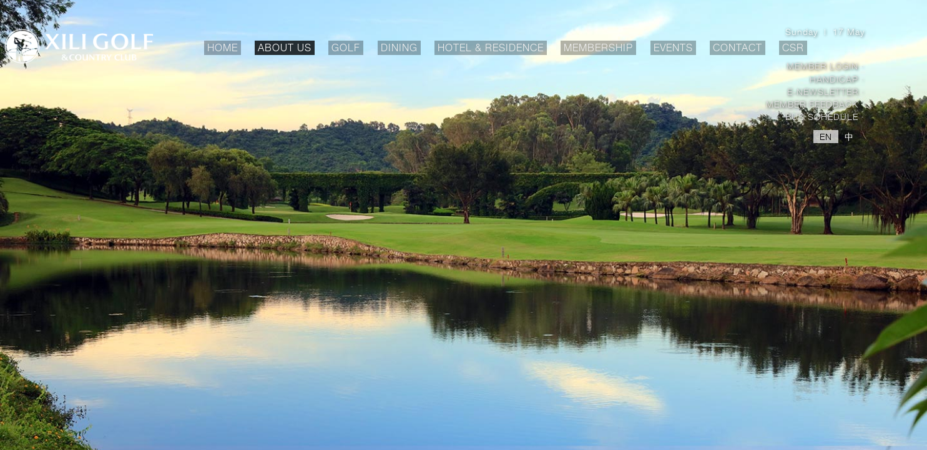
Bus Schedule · (825, 116)
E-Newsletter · (826, 91)
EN (826, 136)
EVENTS (673, 48)
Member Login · (826, 66)
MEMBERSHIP (600, 48)
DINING (401, 48)
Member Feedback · (815, 104)
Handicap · (837, 79)
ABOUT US (286, 48)
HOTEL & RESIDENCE (492, 48)
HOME (222, 48)
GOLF (347, 48)
